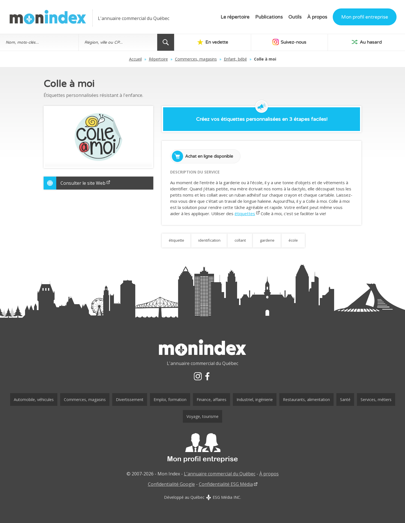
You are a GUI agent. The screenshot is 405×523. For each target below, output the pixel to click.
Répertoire (158, 59)
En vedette (212, 42)
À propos (317, 17)
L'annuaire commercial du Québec (219, 474)
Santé (345, 399)
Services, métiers (376, 399)
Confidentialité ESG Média (226, 484)
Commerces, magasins (196, 59)
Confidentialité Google (171, 484)
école (293, 240)
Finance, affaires (211, 399)
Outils (295, 17)
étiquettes (245, 213)
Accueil (135, 59)
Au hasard (367, 42)
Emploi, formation (170, 399)
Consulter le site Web (85, 183)
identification (209, 240)
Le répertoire (234, 17)
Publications (269, 17)
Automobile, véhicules (34, 399)
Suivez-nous (289, 42)
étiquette (176, 240)
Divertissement (129, 399)
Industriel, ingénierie (255, 399)
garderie (267, 240)
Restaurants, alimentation (306, 399)
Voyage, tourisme (202, 416)
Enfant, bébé (235, 59)
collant (240, 240)
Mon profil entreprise (364, 17)
